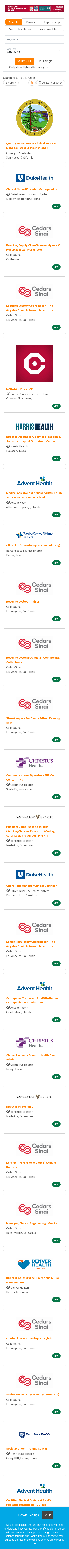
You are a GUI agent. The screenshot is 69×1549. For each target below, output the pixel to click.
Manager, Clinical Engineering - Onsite (31, 1223)
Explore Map (52, 22)
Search (13, 22)
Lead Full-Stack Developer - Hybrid (29, 1338)
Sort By (10, 82)
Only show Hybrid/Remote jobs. (29, 67)
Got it (47, 1515)
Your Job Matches (20, 29)
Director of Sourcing (19, 1106)
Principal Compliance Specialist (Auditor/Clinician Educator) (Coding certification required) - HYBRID (30, 831)
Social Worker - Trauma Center (26, 1448)
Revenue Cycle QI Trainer (22, 601)
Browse (31, 22)
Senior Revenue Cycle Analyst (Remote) (32, 1394)
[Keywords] (34, 39)
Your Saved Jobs (50, 29)
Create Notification (50, 82)
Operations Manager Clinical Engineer (31, 885)
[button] (45, 61)
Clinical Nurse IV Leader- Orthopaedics (31, 189)
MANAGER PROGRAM (19, 389)
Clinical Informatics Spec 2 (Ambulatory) (33, 545)
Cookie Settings (28, 1515)
